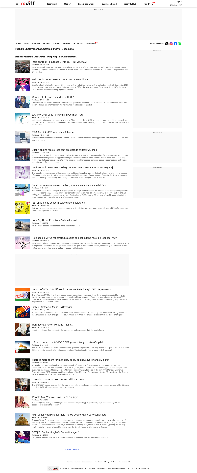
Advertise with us (80, 468)
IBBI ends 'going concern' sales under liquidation (58, 202)
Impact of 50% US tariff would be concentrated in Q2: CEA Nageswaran (71, 289)
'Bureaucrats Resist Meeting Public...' (52, 324)
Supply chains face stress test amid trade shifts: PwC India (64, 149)
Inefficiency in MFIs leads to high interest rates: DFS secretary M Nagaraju (73, 167)
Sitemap (111, 468)
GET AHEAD (78, 44)
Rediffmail (51, 4)
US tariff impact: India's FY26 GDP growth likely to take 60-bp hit (67, 342)
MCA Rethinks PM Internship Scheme (53, 132)
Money (67, 4)
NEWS (26, 44)
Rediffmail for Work (73, 462)
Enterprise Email (86, 4)
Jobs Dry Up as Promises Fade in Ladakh (54, 220)
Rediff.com (69, 468)
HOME (18, 44)
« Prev (68, 449)
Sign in (179, 2)
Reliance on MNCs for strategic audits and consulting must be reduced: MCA (74, 237)
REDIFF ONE (91, 44)
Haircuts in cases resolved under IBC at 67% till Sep (60, 79)
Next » (76, 449)
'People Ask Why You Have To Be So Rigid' (55, 397)
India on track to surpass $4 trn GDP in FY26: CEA (59, 61)
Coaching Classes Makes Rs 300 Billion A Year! (58, 379)
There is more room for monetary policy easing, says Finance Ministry (70, 359)
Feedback (118, 468)
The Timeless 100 (125, 462)
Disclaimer (91, 468)
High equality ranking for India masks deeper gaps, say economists (69, 414)
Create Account (176, 5)
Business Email (109, 4)
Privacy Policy (102, 468)
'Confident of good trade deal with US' (53, 97)
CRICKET (56, 44)
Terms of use (135, 468)
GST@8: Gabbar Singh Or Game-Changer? (55, 432)
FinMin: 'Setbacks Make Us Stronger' (52, 307)
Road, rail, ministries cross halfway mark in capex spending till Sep (69, 185)
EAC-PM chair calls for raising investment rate (57, 114)
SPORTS (66, 44)
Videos (113, 462)
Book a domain (87, 462)
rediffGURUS (130, 4)
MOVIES (46, 44)
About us (126, 468)
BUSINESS (36, 44)
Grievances (145, 468)
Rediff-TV (148, 4)
